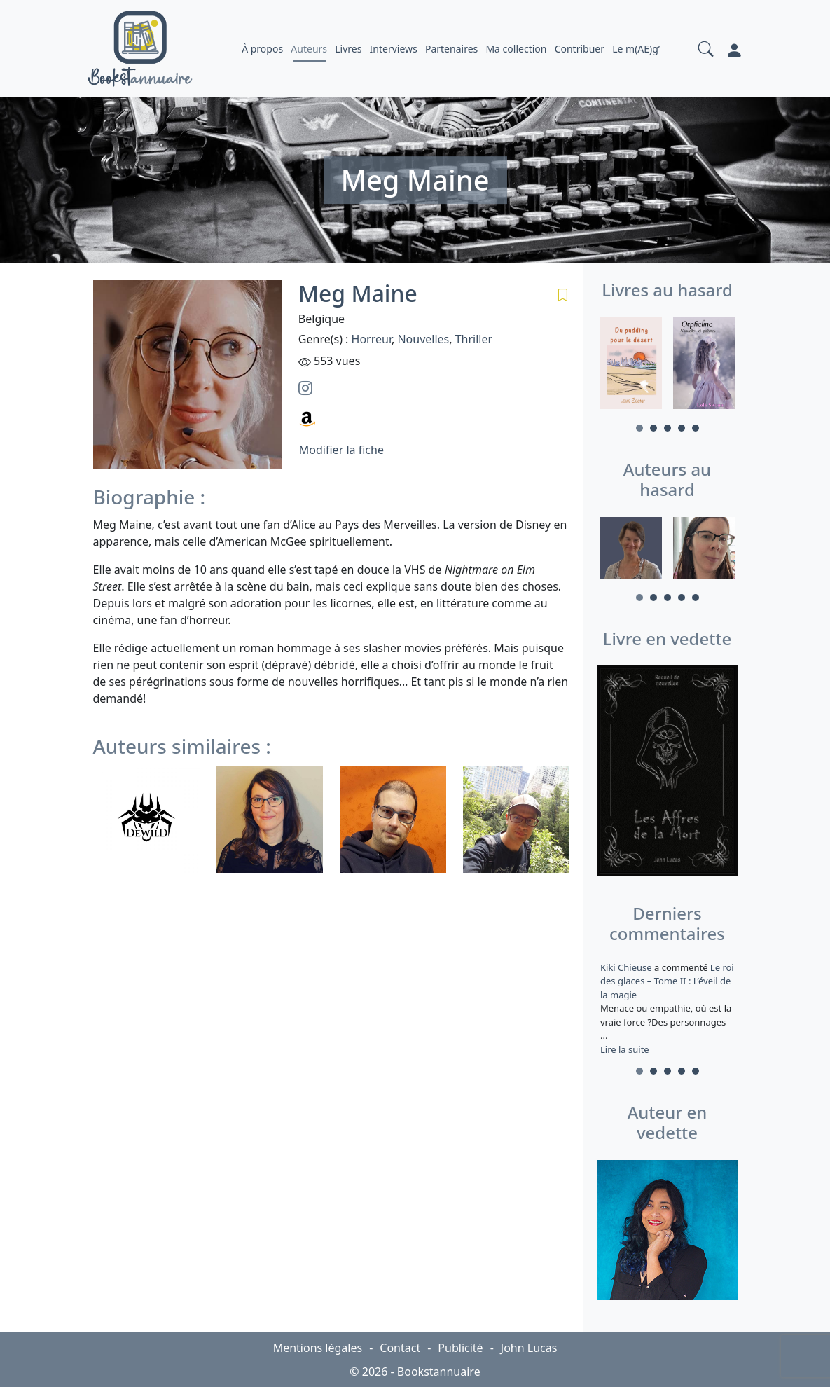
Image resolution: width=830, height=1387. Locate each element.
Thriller (473, 339)
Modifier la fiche (341, 449)
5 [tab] (695, 428)
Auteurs (309, 48)
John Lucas (529, 1347)
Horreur (372, 339)
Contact (400, 1347)
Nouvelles (423, 339)
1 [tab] (639, 428)
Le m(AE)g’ (636, 48)
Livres (348, 48)
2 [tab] (653, 428)
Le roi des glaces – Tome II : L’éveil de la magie (667, 981)
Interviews (393, 48)
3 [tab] (667, 428)
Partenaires (451, 48)
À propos (262, 48)
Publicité (460, 1347)
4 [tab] (681, 428)
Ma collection (515, 48)
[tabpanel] (631, 365)
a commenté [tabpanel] (667, 1008)
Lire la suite (624, 1049)
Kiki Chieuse (627, 967)
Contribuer (579, 48)
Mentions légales (318, 1347)
